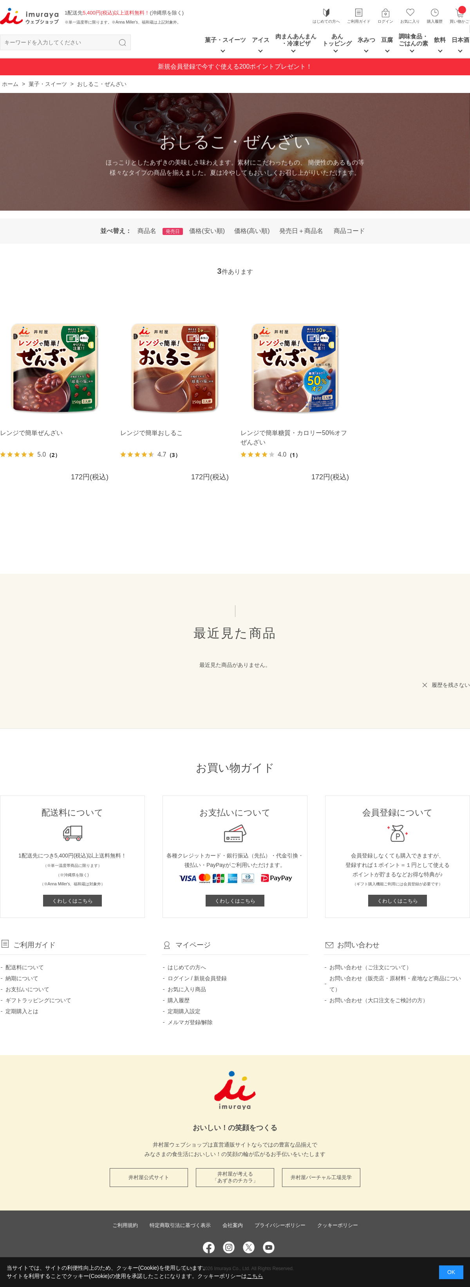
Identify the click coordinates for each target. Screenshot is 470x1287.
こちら (255, 1276)
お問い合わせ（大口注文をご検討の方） (378, 1000)
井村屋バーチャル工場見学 (321, 1177)
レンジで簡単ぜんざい (31, 433)
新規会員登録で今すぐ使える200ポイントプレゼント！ (235, 66)
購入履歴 (435, 21)
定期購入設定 (184, 1011)
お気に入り (410, 21)
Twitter (248, 1247)
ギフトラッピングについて (38, 1000)
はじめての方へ (326, 21)
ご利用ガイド (359, 21)
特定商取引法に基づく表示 (180, 1225)
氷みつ (366, 39)
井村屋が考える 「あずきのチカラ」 (235, 1177)
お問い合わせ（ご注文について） (370, 967)
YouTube (268, 1247)
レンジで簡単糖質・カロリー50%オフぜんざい (293, 438)
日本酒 (460, 39)
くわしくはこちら (72, 901)
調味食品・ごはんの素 (413, 40)
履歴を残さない (451, 685)
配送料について (24, 967)
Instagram (229, 1247)
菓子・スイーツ (225, 39)
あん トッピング (337, 40)
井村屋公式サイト (148, 1177)
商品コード (349, 231)
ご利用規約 (125, 1225)
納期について (21, 978)
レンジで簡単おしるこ (151, 433)
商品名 (146, 231)
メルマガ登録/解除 (190, 1022)
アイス (260, 39)
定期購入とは (21, 1011)
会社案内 (232, 1225)
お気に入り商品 (187, 989)
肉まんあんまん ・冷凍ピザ (295, 40)
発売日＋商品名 (301, 231)
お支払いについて (27, 989)
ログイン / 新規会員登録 (197, 978)
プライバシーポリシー (280, 1225)
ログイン (385, 21)
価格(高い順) (252, 231)
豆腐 (387, 39)
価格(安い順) (207, 231)
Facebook (209, 1247)
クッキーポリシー (337, 1225)
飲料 (440, 39)
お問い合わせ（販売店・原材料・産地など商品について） (395, 983)
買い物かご (459, 16)
